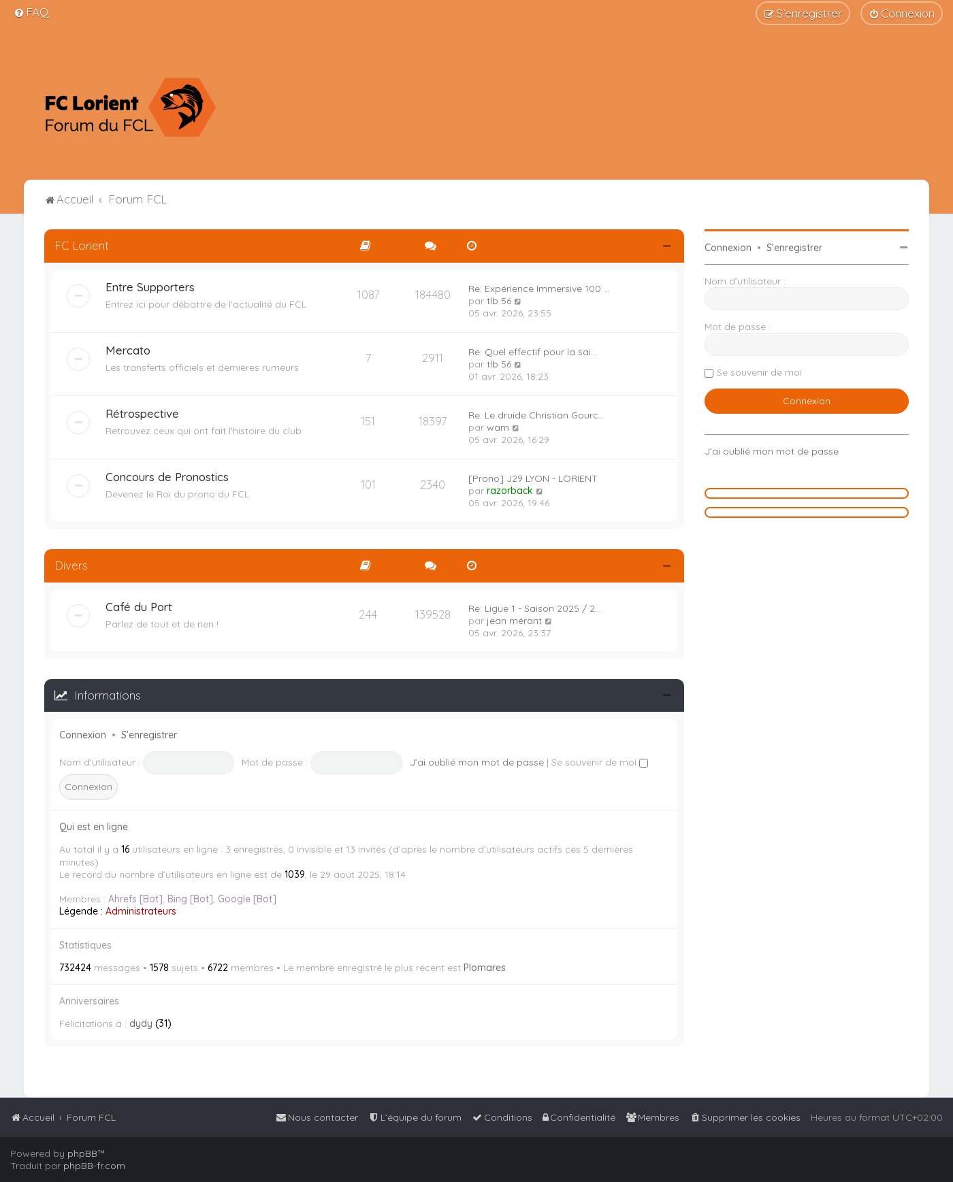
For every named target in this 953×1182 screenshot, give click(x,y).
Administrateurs (141, 911)
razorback (510, 491)
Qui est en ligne (93, 827)
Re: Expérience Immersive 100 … (539, 288)
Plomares (485, 968)
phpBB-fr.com (94, 1166)
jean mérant (514, 620)
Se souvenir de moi (599, 762)
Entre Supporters (150, 287)
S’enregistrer (149, 735)
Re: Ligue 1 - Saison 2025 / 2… (534, 608)
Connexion (82, 735)
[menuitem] (31, 11)
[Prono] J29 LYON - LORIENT (533, 478)
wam (498, 427)
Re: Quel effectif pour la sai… (532, 352)
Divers (71, 565)
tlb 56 (499, 301)
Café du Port (139, 607)
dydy (140, 1023)
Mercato (128, 350)
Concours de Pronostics (167, 477)
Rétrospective (142, 413)
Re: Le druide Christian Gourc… (536, 415)
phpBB (82, 1153)
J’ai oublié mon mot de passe (477, 762)
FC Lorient (81, 245)
